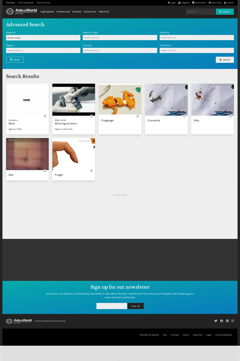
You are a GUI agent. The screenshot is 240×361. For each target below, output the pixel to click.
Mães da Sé (60, 120)
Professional (63, 11)
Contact (175, 335)
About (186, 335)
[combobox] (120, 37)
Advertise (197, 335)
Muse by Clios (44, 2)
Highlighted (47, 11)
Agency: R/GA (15, 129)
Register (184, 2)
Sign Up (135, 305)
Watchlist (104, 11)
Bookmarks (199, 2)
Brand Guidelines (223, 335)
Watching (215, 2)
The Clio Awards (26, 2)
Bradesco (13, 120)
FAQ (165, 335)
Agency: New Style (63, 129)
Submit (229, 2)
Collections (90, 11)
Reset (15, 59)
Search (224, 11)
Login (172, 2)
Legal (208, 335)
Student (76, 11)
